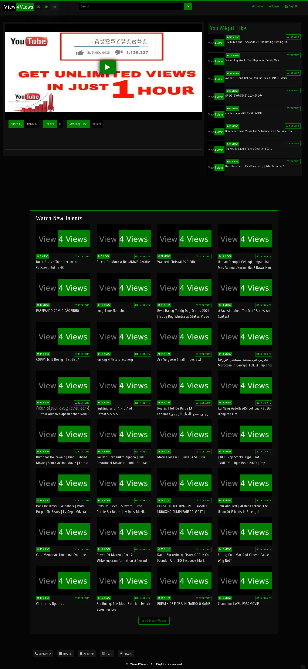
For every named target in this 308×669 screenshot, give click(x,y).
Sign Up (291, 6)
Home (257, 6)
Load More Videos (154, 621)
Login (274, 6)
